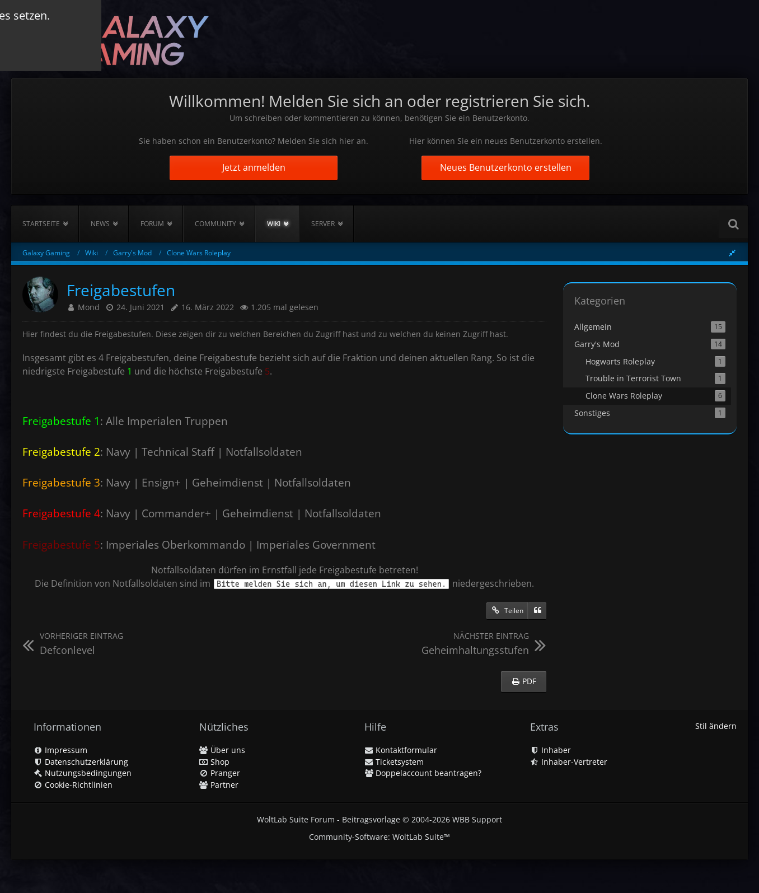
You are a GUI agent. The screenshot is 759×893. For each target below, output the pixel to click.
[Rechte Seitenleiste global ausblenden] (732, 252)
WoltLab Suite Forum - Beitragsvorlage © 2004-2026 (379, 819)
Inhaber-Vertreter (568, 761)
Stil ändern (716, 726)
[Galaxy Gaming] (115, 39)
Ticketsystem (394, 761)
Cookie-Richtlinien (73, 784)
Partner (218, 784)
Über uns (222, 750)
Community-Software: (379, 836)
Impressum (60, 750)
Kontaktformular (400, 750)
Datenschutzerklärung (81, 761)
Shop (214, 761)
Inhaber (550, 750)
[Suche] (733, 224)
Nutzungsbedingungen (83, 773)
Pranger (219, 773)
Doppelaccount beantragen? (422, 773)
